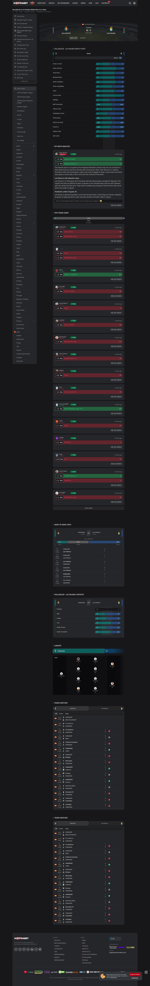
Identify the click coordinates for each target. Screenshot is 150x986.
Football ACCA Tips (21, 45)
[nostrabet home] (21, 938)
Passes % (56, 127)
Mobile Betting (59, 954)
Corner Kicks (57, 95)
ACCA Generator (20, 24)
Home (61, 714)
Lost (58, 623)
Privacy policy (86, 957)
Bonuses (52, 3)
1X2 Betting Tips (20, 67)
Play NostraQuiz (20, 36)
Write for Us (86, 951)
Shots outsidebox (58, 86)
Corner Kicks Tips (21, 74)
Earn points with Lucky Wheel (22, 31)
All (56, 714)
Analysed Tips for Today (23, 20)
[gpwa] (39, 972)
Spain (21, 12)
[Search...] (130, 3)
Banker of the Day (21, 63)
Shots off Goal (57, 68)
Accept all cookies (135, 974)
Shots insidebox (58, 82)
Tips (16, 12)
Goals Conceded (62, 632)
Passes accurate (58, 122)
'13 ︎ (120, 58)
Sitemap (85, 960)
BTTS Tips (18, 78)
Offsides (55, 100)
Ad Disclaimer (86, 963)
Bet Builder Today (21, 52)
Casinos (75, 3)
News (90, 3)
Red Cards (56, 136)
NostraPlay (105, 3)
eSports (57, 957)
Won (58, 614)
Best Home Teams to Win (23, 71)
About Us (85, 949)
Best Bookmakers (63, 3)
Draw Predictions (21, 60)
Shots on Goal (57, 64)
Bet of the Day (20, 49)
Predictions (41, 3)
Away (67, 714)
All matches (19, 16)
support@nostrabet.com (117, 952)
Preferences (135, 978)
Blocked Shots (57, 77)
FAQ (83, 943)
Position (59, 609)
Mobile (83, 3)
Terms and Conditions (89, 954)
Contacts (85, 946)
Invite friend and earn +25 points (23, 40)
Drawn (59, 618)
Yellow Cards (57, 109)
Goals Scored (61, 627)
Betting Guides (59, 960)
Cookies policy (113, 977)
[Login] (134, 3)
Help (96, 3)
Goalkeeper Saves (58, 113)
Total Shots (56, 73)
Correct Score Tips (21, 56)
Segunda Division (29, 12)
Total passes (57, 118)
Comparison (58, 949)
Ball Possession (58, 104)
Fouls (54, 91)
